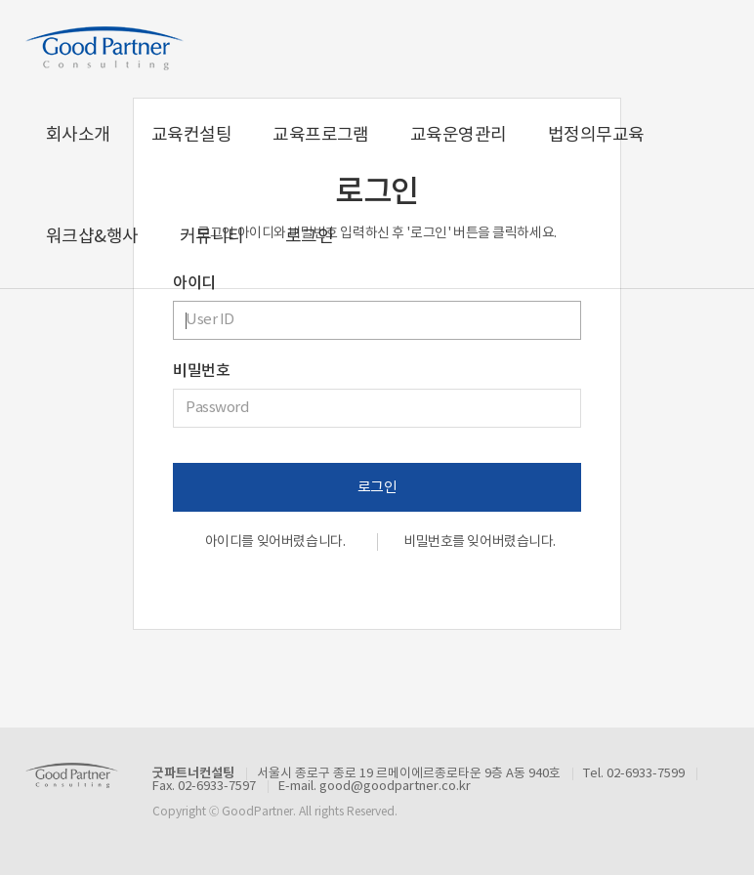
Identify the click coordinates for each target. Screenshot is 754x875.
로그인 (309, 237)
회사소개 (78, 135)
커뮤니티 (212, 237)
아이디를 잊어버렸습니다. (275, 542)
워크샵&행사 (92, 237)
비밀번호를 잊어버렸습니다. (479, 542)
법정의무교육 (596, 135)
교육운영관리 (458, 135)
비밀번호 (201, 371)
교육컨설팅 (191, 135)
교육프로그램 (320, 135)
